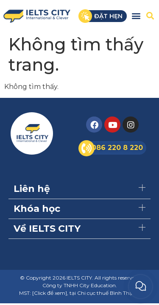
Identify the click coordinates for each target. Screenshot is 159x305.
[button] (136, 15)
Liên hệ (32, 188)
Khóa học (37, 208)
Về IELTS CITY (47, 228)
